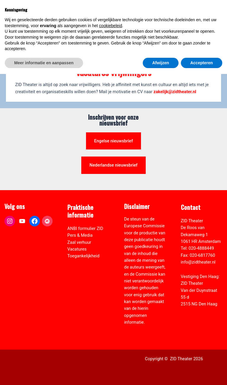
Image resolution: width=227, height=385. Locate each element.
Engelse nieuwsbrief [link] (113, 141)
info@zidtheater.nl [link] (198, 262)
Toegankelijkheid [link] (83, 256)
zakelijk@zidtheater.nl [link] (174, 91)
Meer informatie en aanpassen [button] (44, 373)
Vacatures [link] (77, 249)
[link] (219, 37)
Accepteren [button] (201, 373)
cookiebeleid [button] (110, 336)
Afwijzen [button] (160, 373)
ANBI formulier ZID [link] (85, 228)
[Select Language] (196, 40)
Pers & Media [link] (80, 235)
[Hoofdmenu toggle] (215, 16)
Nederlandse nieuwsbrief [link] (113, 165)
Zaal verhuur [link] (79, 242)
